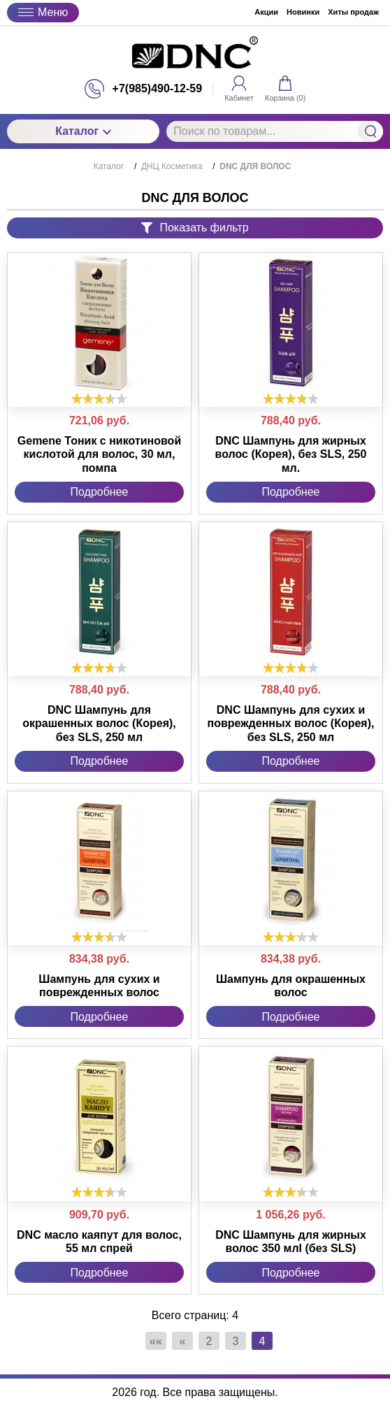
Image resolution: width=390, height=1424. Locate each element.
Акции (266, 12)
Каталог (83, 131)
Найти (370, 131)
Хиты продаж (353, 12)
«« (156, 1341)
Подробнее (100, 492)
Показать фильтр (194, 227)
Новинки (303, 12)
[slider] (99, 398)
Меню (43, 12)
